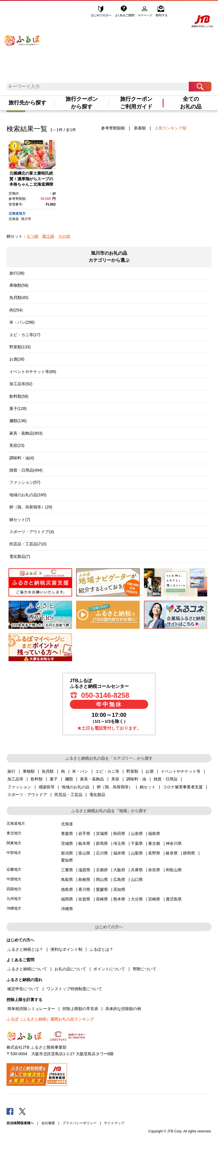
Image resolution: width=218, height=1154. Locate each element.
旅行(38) (16, 273)
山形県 (137, 833)
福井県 (119, 853)
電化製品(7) (19, 556)
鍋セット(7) (19, 519)
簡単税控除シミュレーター (31, 1008)
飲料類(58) (18, 396)
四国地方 (14, 889)
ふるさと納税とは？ (25, 949)
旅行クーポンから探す (82, 103)
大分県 (137, 899)
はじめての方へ (101, 10)
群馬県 (102, 843)
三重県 (67, 870)
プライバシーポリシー (79, 1123)
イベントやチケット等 (180, 771)
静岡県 (189, 853)
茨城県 (67, 843)
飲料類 (37, 779)
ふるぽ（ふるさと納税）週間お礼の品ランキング (50, 1019)
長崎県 (102, 899)
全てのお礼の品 (191, 103)
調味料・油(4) (21, 458)
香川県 (84, 889)
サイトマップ (114, 1123)
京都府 (102, 870)
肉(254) (16, 310)
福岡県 (67, 899)
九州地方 (14, 899)
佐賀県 (84, 899)
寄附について (144, 969)
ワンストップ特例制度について (74, 989)
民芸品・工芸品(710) (28, 544)
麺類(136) (18, 420)
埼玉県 (119, 843)
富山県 (84, 853)
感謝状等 (46, 787)
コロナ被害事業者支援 (183, 787)
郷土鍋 (48, 236)
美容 (115, 779)
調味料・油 (136, 779)
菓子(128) (18, 408)
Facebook (10, 1111)
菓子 (54, 779)
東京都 (154, 843)
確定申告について (23, 989)
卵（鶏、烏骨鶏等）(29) (30, 507)
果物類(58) (18, 285)
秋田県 (119, 833)
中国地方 (14, 879)
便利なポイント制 (66, 949)
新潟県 (67, 853)
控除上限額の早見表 (80, 1008)
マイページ (145, 10)
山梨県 (137, 853)
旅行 (11, 771)
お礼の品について (70, 969)
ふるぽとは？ (101, 949)
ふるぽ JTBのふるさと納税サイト (22, 36)
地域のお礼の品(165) (28, 495)
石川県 (102, 853)
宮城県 (102, 833)
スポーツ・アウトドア (27, 794)
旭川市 (26, 219)
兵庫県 (137, 870)
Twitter (22, 1111)
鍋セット (148, 787)
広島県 (119, 879)
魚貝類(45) (18, 297)
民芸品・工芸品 (68, 794)
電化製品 (97, 794)
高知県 (119, 889)
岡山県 (102, 879)
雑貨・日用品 (165, 779)
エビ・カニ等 (107, 771)
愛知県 (67, 860)
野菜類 (132, 771)
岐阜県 (172, 853)
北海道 (14, 219)
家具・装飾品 (92, 779)
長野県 (154, 853)
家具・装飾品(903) (26, 433)
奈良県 (154, 870)
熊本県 (119, 899)
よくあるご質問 (125, 10)
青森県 (67, 833)
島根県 (84, 879)
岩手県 (84, 833)
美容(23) (16, 445)
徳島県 (67, 889)
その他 (64, 236)
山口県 (137, 879)
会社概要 (48, 1123)
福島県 (154, 833)
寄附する (161, 10)
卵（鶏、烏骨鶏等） (115, 787)
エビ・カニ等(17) (24, 334)
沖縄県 (67, 908)
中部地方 (14, 853)
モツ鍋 (32, 236)
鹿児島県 (174, 899)
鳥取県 (67, 879)
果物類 (29, 771)
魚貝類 (48, 771)
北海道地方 (17, 213)
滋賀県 (84, 870)
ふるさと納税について (27, 969)
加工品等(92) (20, 384)
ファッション (19, 787)
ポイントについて (109, 969)
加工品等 (15, 779)
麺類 (69, 779)
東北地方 (14, 833)
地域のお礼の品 (75, 787)
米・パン (80, 771)
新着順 (140, 128)
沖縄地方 (14, 908)
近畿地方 (14, 869)
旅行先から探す (27, 103)
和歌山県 (174, 870)
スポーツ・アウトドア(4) (31, 531)
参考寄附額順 (113, 128)
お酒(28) (16, 359)
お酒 (150, 771)
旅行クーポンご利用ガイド (136, 103)
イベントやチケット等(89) (32, 371)
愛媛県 (102, 889)
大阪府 (119, 870)
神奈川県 (174, 843)
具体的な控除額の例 (123, 1008)
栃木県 (84, 843)
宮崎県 (154, 899)
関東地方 (14, 843)
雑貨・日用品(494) (26, 470)
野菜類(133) (20, 347)
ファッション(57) (24, 482)
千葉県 (137, 843)
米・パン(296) (22, 322)
